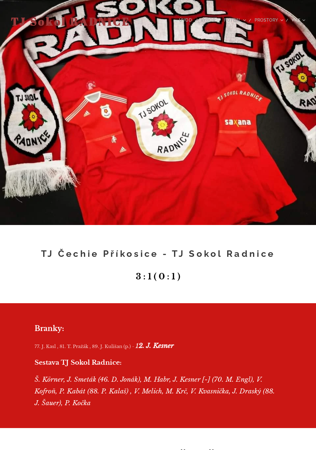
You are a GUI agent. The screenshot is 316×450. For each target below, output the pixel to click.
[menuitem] (193, 20)
